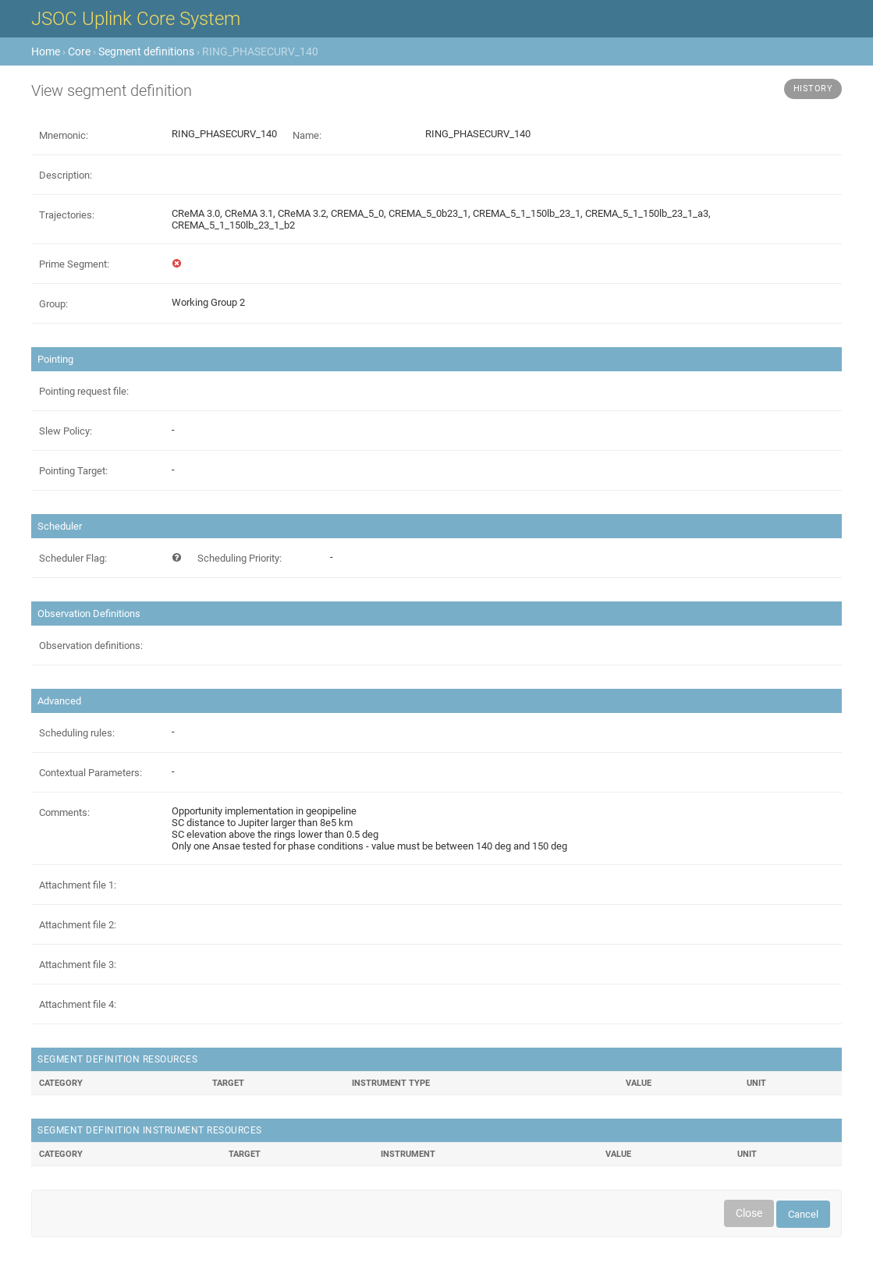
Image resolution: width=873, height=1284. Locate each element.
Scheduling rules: (77, 733)
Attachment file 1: (77, 885)
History (813, 88)
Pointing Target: (73, 471)
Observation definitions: (91, 645)
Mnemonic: (63, 135)
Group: (53, 304)
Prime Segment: (74, 264)
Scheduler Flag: (73, 558)
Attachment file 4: (77, 1004)
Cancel (803, 1214)
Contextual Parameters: (90, 773)
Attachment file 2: (77, 925)
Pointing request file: (84, 391)
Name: (307, 135)
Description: (65, 175)
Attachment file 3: (77, 964)
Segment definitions (146, 51)
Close (749, 1213)
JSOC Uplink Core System (135, 19)
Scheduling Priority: (239, 558)
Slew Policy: (65, 431)
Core (79, 51)
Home (45, 51)
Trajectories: (66, 215)
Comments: (64, 812)
